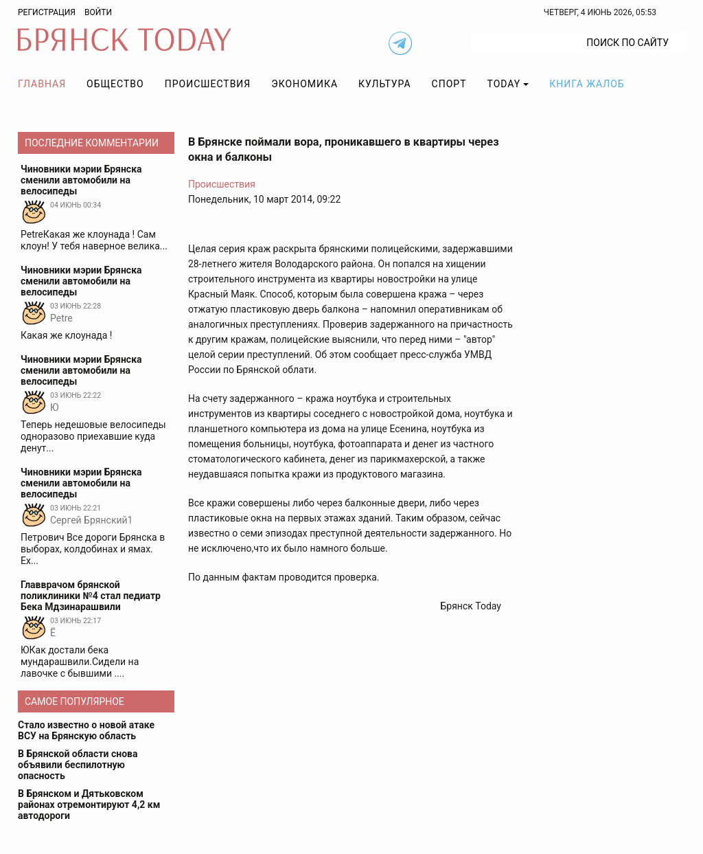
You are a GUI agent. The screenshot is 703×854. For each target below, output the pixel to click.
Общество (115, 83)
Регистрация (47, 12)
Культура (384, 83)
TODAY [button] (504, 83)
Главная (42, 83)
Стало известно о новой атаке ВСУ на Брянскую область (86, 730)
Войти (98, 12)
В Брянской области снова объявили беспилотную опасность (77, 764)
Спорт (449, 83)
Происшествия (208, 83)
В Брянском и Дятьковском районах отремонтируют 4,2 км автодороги (89, 804)
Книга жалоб (586, 83)
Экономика (304, 83)
